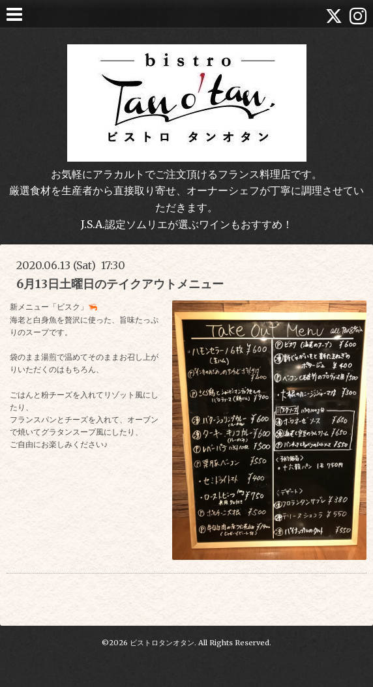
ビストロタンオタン (162, 642)
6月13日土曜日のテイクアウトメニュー (120, 283)
